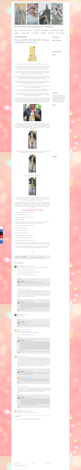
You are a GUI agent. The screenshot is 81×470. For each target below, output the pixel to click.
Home (16, 30)
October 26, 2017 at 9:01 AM (27, 377)
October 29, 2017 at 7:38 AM (27, 410)
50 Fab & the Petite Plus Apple (57, 30)
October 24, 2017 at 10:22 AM (28, 340)
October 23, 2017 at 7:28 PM (26, 289)
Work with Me (51, 33)
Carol (18, 356)
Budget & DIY (36, 30)
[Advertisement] (32, 453)
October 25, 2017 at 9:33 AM (28, 397)
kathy (18, 314)
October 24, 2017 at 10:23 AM (28, 371)
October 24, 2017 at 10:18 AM (28, 281)
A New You (43, 33)
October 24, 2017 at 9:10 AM (24, 356)
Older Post (48, 463)
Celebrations (17, 33)
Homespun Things (25, 33)
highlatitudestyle (20, 410)
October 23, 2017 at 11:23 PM (24, 314)
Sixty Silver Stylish (60, 33)
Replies (19, 279)
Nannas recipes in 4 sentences (25, 30)
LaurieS (18, 329)
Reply (18, 276)
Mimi (21, 281)
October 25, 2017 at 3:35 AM (24, 386)
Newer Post (17, 463)
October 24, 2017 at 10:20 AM (28, 302)
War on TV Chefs (35, 33)
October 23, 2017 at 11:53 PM (25, 329)
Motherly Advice (45, 30)
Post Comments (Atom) (22, 465)
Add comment (17, 416)
